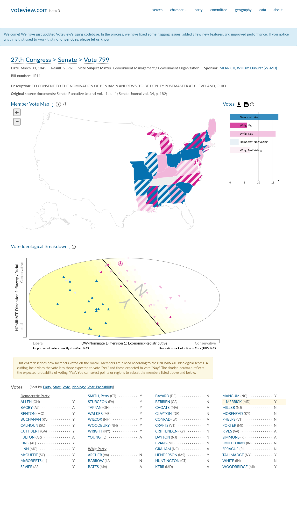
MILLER (228, 407)
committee (218, 9)
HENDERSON (166, 455)
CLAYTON (163, 413)
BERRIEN (162, 401)
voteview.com (29, 9)
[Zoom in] (17, 112)
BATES (93, 466)
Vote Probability (100, 387)
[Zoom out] (17, 121)
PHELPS (228, 419)
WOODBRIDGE (235, 466)
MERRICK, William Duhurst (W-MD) (248, 68)
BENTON (28, 413)
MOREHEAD (232, 413)
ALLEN (26, 401)
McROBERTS (31, 460)
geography (243, 9)
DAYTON (162, 437)
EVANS (161, 443)
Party (47, 387)
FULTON (28, 437)
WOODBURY (99, 425)
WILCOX (95, 419)
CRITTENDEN (166, 431)
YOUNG (94, 437)
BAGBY (27, 407)
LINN (25, 449)
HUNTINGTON (167, 460)
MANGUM (231, 396)
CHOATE (162, 407)
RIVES (227, 431)
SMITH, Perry (98, 396)
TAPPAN (94, 407)
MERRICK (234, 401)
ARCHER (95, 455)
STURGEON (97, 401)
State (57, 387)
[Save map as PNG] (52, 104)
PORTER (229, 425)
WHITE (228, 460)
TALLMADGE (233, 455)
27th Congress (31, 59)
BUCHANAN (31, 419)
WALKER (95, 413)
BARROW (96, 460)
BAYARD (162, 396)
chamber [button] (178, 9)
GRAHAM (163, 449)
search (157, 9)
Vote (66, 387)
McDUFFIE (29, 455)
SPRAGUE (230, 449)
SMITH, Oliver (233, 443)
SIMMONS (231, 437)
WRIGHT (95, 431)
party (199, 9)
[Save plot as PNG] (70, 247)
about (278, 9)
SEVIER (26, 466)
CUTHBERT (30, 431)
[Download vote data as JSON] (239, 104)
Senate (67, 59)
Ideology (79, 387)
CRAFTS (161, 425)
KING (25, 443)
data (262, 9)
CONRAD (162, 419)
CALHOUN (29, 425)
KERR (159, 466)
